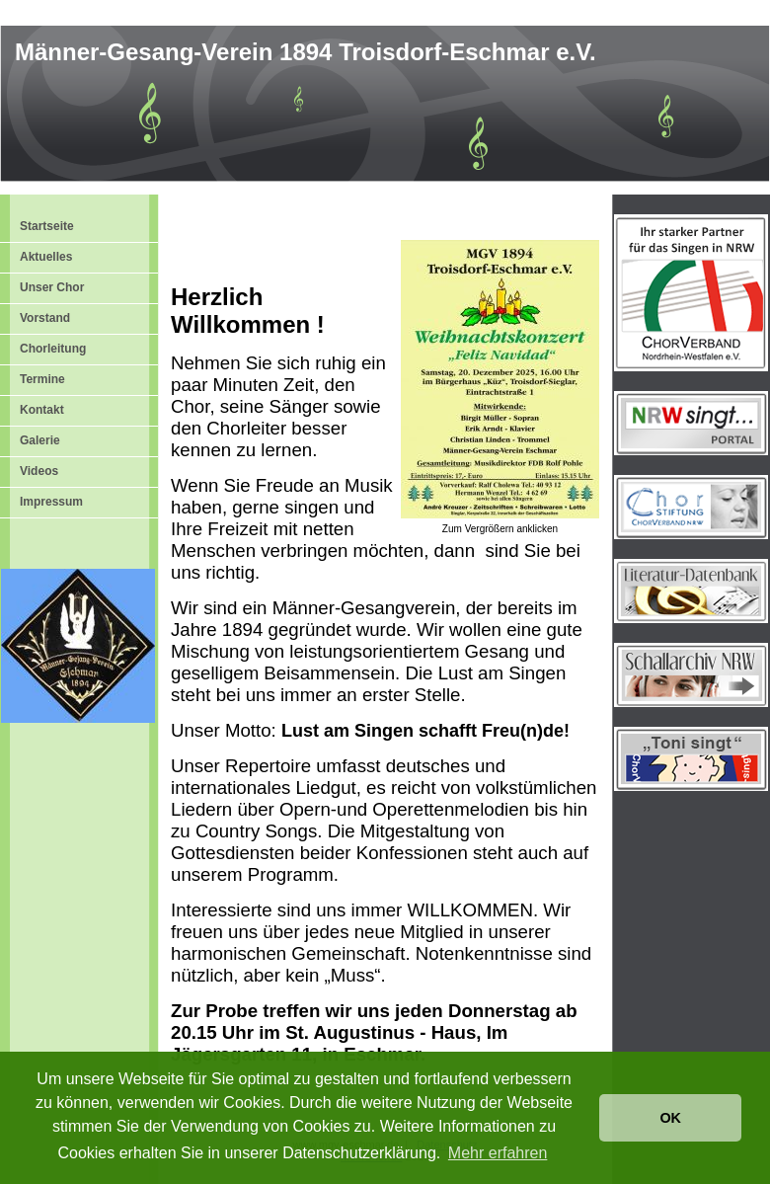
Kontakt (42, 410)
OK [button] (670, 1118)
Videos (39, 471)
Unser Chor (52, 287)
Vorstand (45, 318)
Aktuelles (46, 257)
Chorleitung (53, 348)
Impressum (51, 502)
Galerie (40, 440)
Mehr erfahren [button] (498, 1153)
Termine (42, 379)
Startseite (47, 226)
